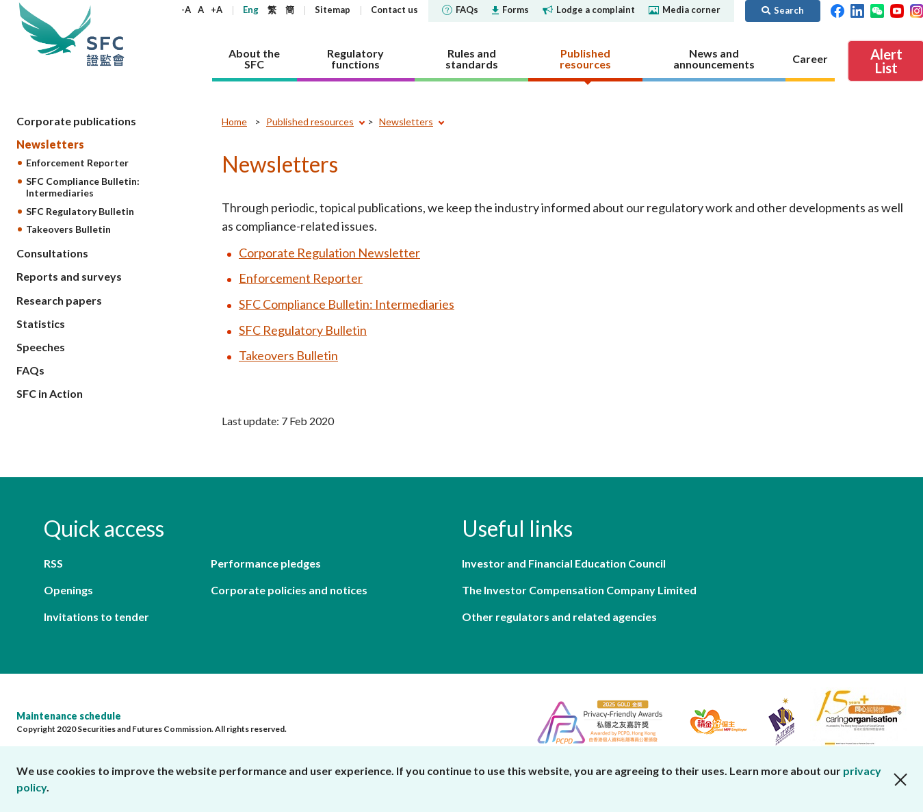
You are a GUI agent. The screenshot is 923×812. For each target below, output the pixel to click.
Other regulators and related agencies (559, 616)
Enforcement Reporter (77, 162)
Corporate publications (76, 120)
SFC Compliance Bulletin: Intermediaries (83, 187)
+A (216, 9)
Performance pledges (266, 563)
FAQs (460, 9)
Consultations (52, 252)
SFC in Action (49, 393)
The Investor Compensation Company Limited (579, 589)
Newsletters (50, 144)
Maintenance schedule (68, 716)
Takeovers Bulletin (68, 229)
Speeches (40, 346)
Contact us (394, 9)
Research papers (59, 300)
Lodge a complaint (589, 9)
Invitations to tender (96, 616)
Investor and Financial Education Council (564, 563)
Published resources (310, 121)
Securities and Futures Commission (105, 34)
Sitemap (332, 9)
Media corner (684, 9)
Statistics (40, 323)
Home (234, 121)
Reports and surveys (69, 276)
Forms (510, 9)
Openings (68, 589)
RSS (53, 563)
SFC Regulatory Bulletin (80, 211)
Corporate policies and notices (289, 589)
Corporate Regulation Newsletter (329, 252)
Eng (251, 9)
